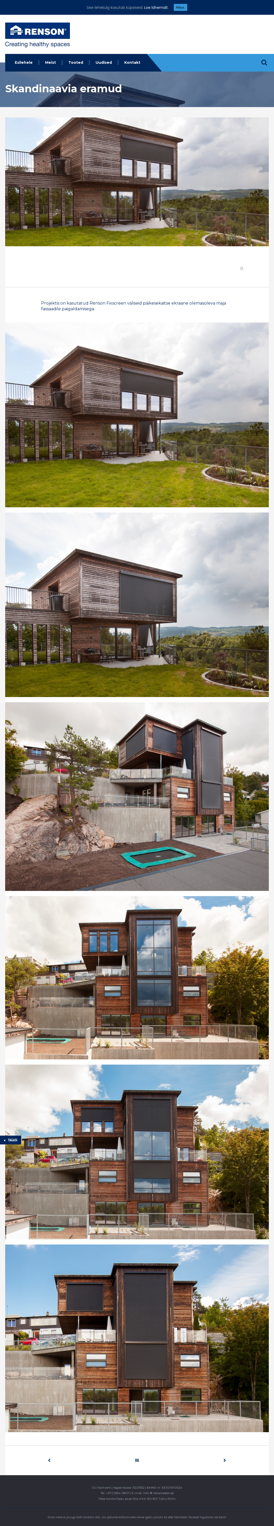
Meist (50, 62)
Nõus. (180, 7)
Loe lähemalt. (156, 7)
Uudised (104, 62)
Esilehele (24, 62)
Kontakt (132, 62)
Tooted (75, 62)
